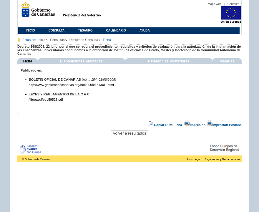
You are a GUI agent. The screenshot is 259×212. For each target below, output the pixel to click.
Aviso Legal (193, 159)
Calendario (116, 30)
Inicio (30, 30)
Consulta (57, 30)
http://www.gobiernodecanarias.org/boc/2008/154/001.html (71, 85)
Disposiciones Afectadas (81, 61)
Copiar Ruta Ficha (166, 125)
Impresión (194, 125)
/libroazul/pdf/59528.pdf (46, 99)
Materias (227, 61)
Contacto (233, 4)
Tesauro (85, 30)
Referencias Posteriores (169, 61)
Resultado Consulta (83, 40)
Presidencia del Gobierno (87, 12)
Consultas (57, 40)
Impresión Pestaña (224, 125)
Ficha (27, 61)
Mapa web (215, 4)
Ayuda (145, 30)
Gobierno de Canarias (36, 12)
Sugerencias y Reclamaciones (222, 159)
